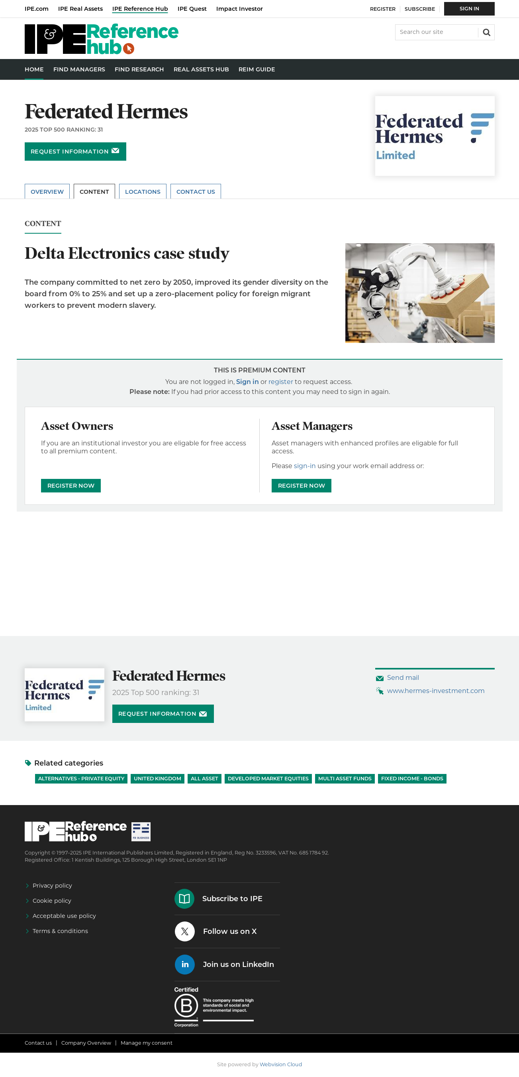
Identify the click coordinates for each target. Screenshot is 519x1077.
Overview (47, 191)
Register (383, 9)
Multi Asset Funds (345, 779)
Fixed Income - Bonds (412, 779)
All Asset (204, 779)
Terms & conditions (60, 931)
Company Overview (86, 1043)
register (280, 382)
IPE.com (37, 8)
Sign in (247, 382)
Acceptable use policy (64, 915)
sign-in (305, 466)
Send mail (403, 677)
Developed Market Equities (268, 779)
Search (486, 31)
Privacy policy (52, 885)
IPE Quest (192, 8)
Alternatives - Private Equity (81, 779)
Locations (143, 191)
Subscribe (420, 9)
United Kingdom (157, 779)
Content (94, 191)
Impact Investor (239, 8)
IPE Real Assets (80, 8)
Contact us (38, 1043)
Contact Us (195, 191)
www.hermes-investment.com (436, 691)
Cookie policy (52, 900)
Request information (70, 151)
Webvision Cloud (281, 1064)
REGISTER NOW (70, 485)
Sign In (469, 9)
